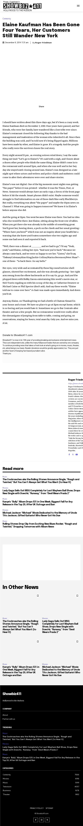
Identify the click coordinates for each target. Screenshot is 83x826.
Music (5, 477)
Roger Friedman (43, 42)
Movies (5, 488)
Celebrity (7, 19)
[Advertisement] (41, 562)
